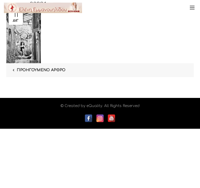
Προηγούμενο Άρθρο (41, 70)
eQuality (94, 106)
